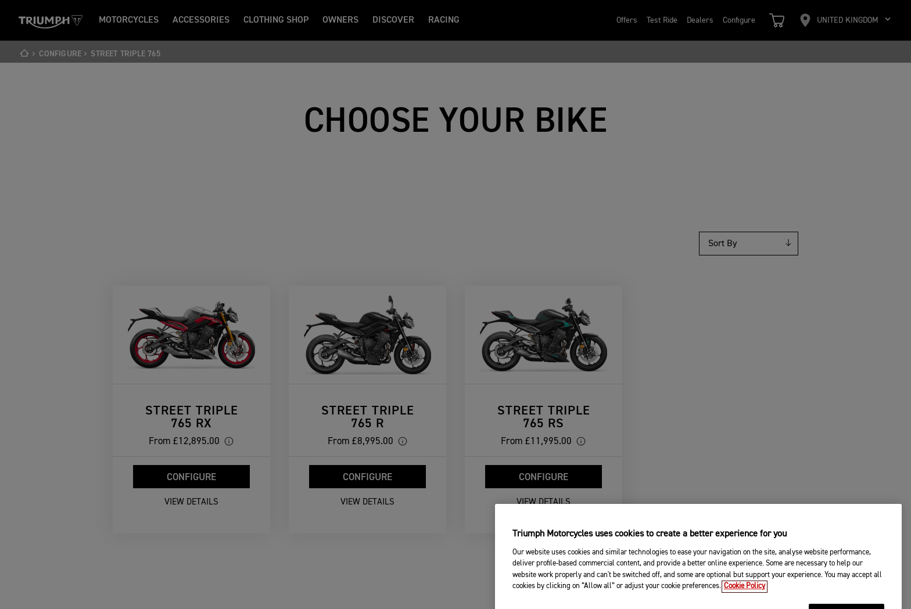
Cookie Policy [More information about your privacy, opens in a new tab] (744, 596)
